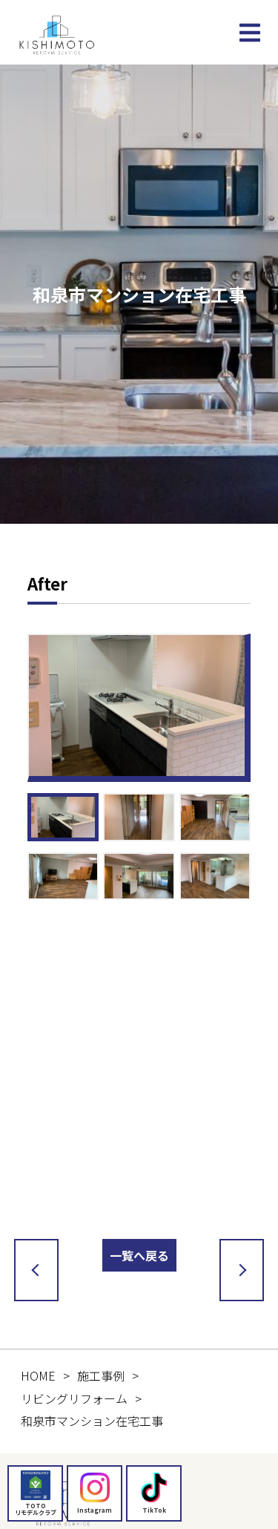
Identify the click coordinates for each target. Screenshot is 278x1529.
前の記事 (33, 1270)
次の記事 (239, 1270)
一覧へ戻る (139, 1255)
